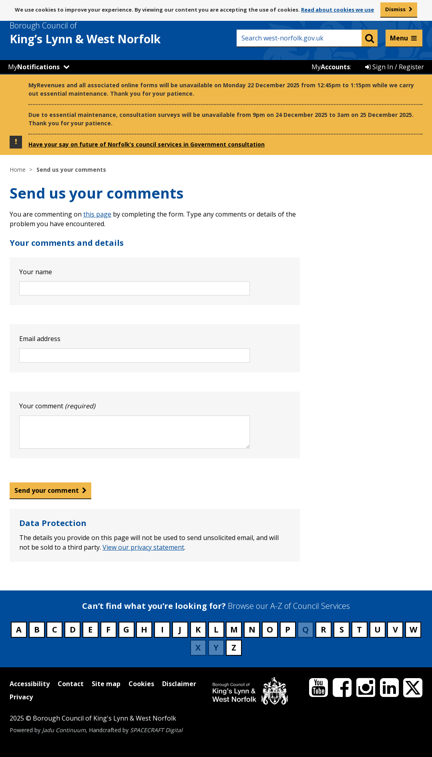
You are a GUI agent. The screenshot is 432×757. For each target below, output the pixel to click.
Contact (71, 683)
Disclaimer (179, 683)
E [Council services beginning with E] (90, 629)
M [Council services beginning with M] (234, 629)
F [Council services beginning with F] (108, 629)
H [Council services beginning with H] (144, 629)
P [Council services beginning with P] (287, 629)
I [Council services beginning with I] (162, 629)
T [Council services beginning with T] (359, 629)
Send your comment (46, 490)
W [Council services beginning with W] (413, 629)
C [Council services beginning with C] (54, 629)
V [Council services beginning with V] (395, 629)
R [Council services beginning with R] (323, 629)
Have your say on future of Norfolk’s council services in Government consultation (146, 144)
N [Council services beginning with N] (252, 629)
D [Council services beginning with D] (73, 629)
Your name (35, 271)
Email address (39, 338)
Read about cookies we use (337, 9)
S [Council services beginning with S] (342, 629)
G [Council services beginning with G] (126, 629)
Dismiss (395, 9)
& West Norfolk (100, 33)
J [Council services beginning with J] (180, 629)
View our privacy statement (143, 547)
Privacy (21, 697)
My (34, 66)
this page (97, 214)
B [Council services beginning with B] (37, 629)
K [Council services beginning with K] (198, 629)
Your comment (57, 406)
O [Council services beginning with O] (270, 629)
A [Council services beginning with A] (19, 629)
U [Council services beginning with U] (377, 629)
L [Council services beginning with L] (216, 629)
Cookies (141, 683)
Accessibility (30, 683)
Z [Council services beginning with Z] (233, 647)
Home (18, 169)
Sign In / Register (394, 66)
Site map (106, 683)
